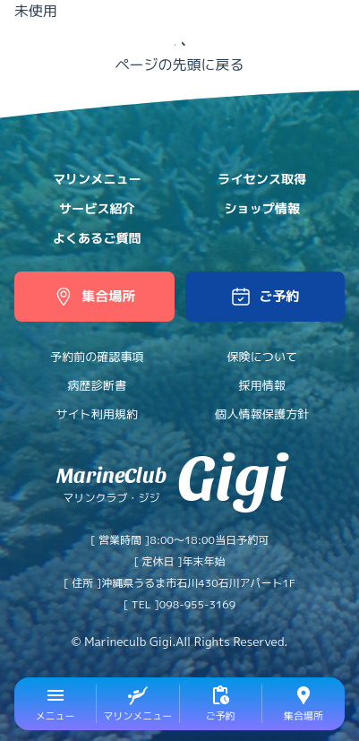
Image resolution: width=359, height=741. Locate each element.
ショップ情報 (262, 209)
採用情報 (262, 385)
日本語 (273, 23)
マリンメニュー (97, 179)
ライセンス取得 (262, 179)
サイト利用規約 (97, 414)
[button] (265, 296)
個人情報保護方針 (262, 414)
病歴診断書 (96, 385)
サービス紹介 (97, 209)
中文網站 (321, 23)
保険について (262, 357)
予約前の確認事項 (97, 357)
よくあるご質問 (97, 238)
